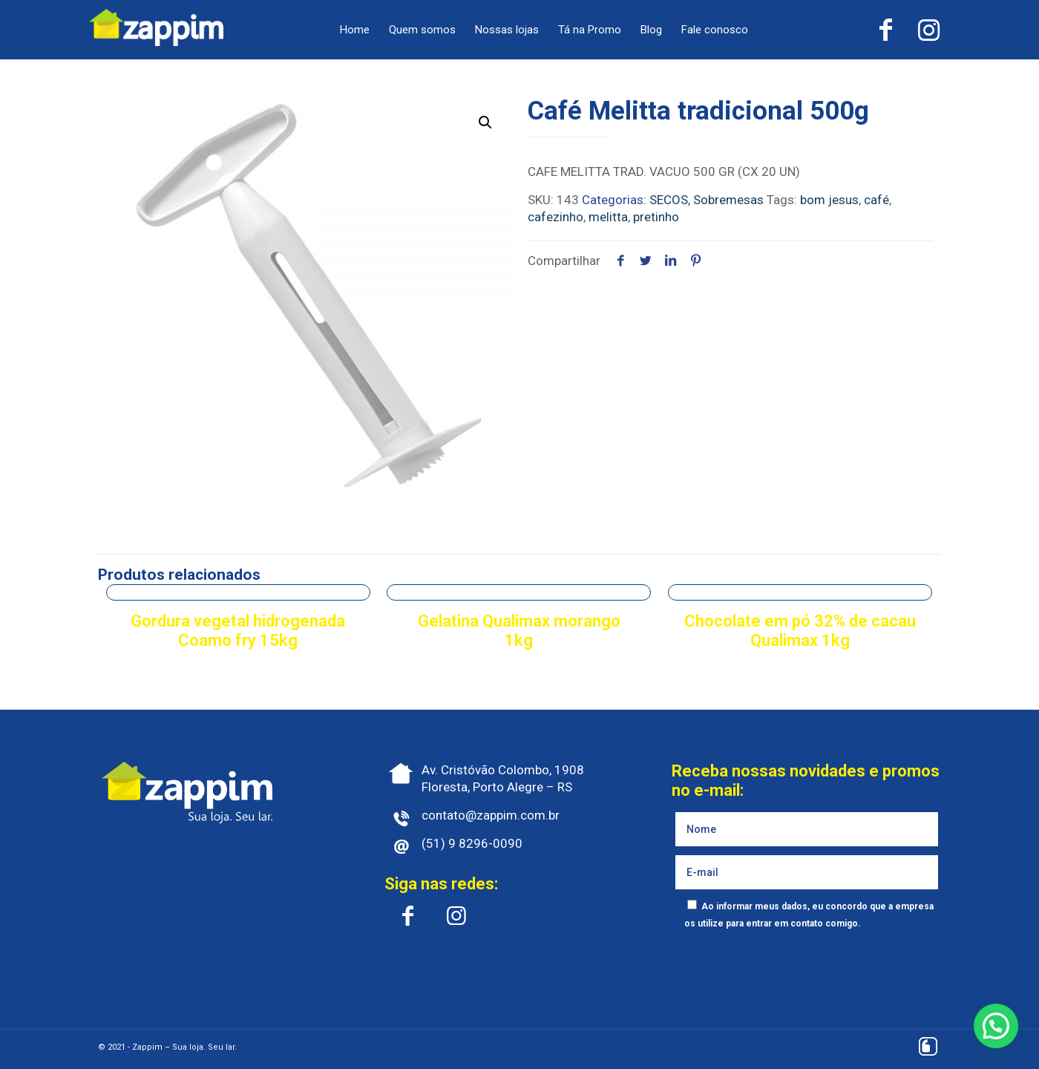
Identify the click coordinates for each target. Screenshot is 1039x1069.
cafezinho (555, 216)
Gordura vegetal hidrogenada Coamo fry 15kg (238, 631)
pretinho (656, 216)
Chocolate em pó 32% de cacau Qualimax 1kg (800, 631)
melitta (608, 216)
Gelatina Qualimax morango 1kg (519, 631)
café (876, 199)
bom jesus (829, 199)
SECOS (668, 199)
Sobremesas (728, 199)
